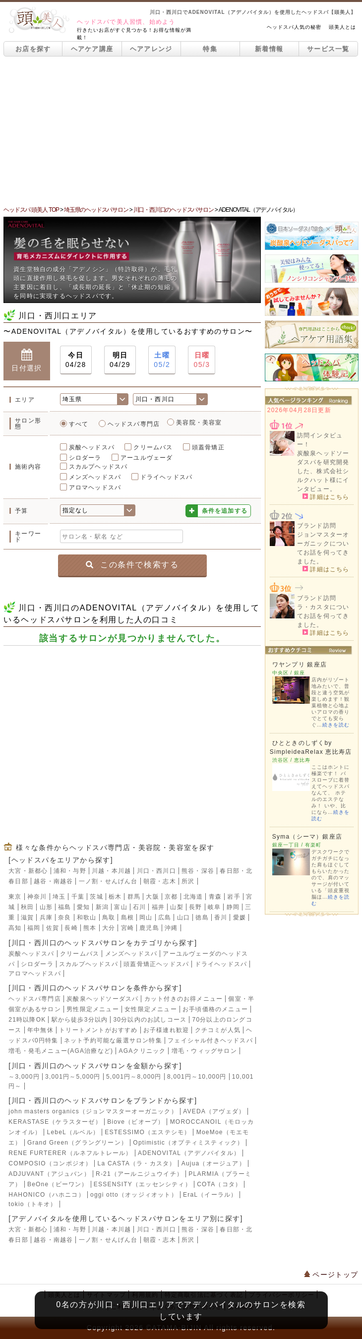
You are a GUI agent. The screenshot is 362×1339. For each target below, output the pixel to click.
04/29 (120, 359)
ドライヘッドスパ (166, 477)
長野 (195, 907)
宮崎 (127, 927)
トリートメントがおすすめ (98, 1030)
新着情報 (269, 49)
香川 (220, 917)
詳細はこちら (326, 496)
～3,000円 (23, 1076)
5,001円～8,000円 (134, 1076)
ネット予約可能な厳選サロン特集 (113, 1040)
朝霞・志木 (159, 881)
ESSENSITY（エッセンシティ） (142, 1184)
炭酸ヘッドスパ (92, 447)
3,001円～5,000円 (73, 1076)
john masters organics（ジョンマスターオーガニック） (93, 1111)
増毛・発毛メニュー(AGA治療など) (60, 1050)
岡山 (145, 917)
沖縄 (171, 927)
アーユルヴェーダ (147, 457)
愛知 (83, 907)
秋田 (27, 907)
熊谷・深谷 (197, 870)
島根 (127, 917)
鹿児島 (149, 927)
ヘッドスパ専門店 (134, 424)
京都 (171, 896)
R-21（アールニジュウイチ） (139, 1173)
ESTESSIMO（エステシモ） (147, 1132)
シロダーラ (85, 457)
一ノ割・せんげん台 (108, 881)
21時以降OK (27, 1019)
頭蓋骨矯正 (208, 447)
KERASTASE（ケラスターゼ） (55, 1121)
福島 (64, 907)
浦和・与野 (70, 870)
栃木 (115, 896)
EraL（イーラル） (210, 1194)
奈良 (64, 917)
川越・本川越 (111, 870)
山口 (183, 917)
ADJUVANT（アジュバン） (49, 1173)
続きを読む (336, 725)
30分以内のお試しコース (149, 1019)
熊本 (89, 927)
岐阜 (214, 907)
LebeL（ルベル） (73, 1132)
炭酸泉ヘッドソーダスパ (102, 998)
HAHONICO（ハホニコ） (46, 1194)
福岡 (33, 927)
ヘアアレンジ (151, 49)
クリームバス (153, 447)
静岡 (233, 907)
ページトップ (331, 1274)
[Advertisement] (181, 130)
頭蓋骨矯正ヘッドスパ (156, 964)
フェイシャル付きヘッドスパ (210, 1040)
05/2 (162, 359)
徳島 (201, 917)
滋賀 (27, 917)
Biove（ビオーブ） (135, 1121)
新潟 (102, 907)
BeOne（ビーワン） (57, 1184)
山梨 (176, 907)
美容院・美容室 (199, 422)
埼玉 (59, 896)
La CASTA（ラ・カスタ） (137, 1163)
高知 (14, 927)
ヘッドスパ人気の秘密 (294, 27)
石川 (139, 907)
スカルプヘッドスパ (98, 466)
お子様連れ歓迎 (166, 1030)
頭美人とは (342, 27)
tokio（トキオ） (32, 1204)
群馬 (133, 896)
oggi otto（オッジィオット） (134, 1194)
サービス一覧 (328, 49)
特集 (210, 49)
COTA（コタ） (219, 1184)
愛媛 (239, 917)
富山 (120, 907)
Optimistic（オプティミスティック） (188, 1142)
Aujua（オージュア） (213, 1163)
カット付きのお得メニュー (183, 998)
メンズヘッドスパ (95, 477)
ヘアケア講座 (92, 49)
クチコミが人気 (218, 1030)
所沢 (187, 881)
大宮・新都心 (28, 870)
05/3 (201, 359)
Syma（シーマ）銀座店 (307, 836)
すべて (79, 424)
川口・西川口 (156, 870)
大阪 (152, 896)
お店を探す (33, 49)
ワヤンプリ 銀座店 (299, 664)
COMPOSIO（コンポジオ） (50, 1163)
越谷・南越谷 (53, 881)
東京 (14, 896)
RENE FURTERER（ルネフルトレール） (70, 1153)
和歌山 (87, 917)
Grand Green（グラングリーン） (77, 1142)
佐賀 (52, 927)
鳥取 (108, 917)
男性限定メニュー (92, 1009)
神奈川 (37, 896)
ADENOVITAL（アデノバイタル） (189, 1153)
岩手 (233, 896)
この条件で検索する (132, 564)
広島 (164, 917)
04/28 (75, 359)
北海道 (193, 896)
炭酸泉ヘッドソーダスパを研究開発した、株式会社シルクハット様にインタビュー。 (323, 471)
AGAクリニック (142, 1050)
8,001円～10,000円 (197, 1076)
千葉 (77, 896)
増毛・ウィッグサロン (204, 1050)
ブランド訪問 (316, 525)
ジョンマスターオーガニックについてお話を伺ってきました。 (323, 548)
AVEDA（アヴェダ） (214, 1111)
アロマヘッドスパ (95, 487)
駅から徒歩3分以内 (80, 1019)
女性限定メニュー (150, 1009)
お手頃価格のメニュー (215, 1009)
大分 (108, 927)
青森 (215, 896)
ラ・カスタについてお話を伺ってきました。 (323, 616)
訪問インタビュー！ (320, 440)
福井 (158, 907)
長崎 (70, 927)
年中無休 (40, 1030)
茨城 (96, 896)
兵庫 (46, 917)
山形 (46, 907)
